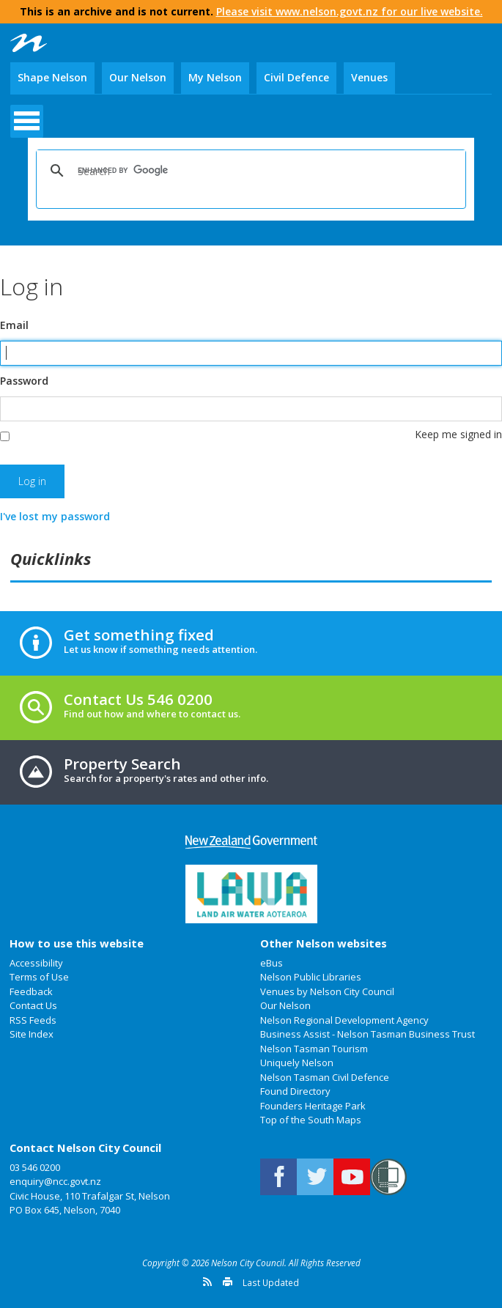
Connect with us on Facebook (278, 1177)
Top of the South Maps (310, 1119)
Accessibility (36, 962)
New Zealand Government (251, 842)
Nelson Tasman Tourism (314, 1048)
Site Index (31, 1034)
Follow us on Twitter (315, 1177)
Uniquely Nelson (296, 1062)
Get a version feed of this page (207, 1281)
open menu (26, 121)
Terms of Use (39, 976)
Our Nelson (137, 77)
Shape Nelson (52, 77)
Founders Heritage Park (313, 1105)
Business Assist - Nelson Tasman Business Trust (367, 1034)
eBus (271, 962)
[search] (248, 171)
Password (24, 381)
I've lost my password (55, 516)
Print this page (227, 1281)
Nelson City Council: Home (28, 43)
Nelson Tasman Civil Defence (324, 1077)
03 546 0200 (35, 1167)
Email (14, 325)
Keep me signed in (458, 434)
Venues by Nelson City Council (327, 991)
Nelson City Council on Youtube (351, 1177)
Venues (369, 77)
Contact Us (33, 1005)
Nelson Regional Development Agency (344, 1020)
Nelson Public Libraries (310, 976)
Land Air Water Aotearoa (251, 894)
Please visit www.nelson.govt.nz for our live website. (349, 11)
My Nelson (215, 77)
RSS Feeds (33, 1020)
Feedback (31, 991)
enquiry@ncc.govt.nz (55, 1181)
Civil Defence (296, 77)
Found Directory (295, 1091)
